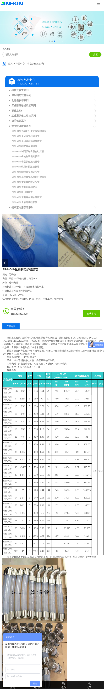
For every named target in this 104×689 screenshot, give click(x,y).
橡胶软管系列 (18, 120)
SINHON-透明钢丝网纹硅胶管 (27, 197)
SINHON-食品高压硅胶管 (24, 202)
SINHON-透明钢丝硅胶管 (24, 187)
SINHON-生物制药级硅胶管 (25, 156)
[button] (49, 41)
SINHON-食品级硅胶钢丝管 (25, 161)
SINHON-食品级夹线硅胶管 (25, 136)
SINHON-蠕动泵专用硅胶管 (25, 172)
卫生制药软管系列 (21, 95)
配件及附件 (17, 110)
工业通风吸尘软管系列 (23, 115)
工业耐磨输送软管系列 (23, 105)
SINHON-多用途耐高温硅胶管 (27, 141)
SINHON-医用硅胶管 (22, 192)
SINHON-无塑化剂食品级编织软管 (29, 131)
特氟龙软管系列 (19, 90)
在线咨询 (91, 313)
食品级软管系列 (19, 100)
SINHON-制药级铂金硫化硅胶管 (28, 151)
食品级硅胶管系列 (36, 63)
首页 (10, 63)
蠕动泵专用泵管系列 (22, 207)
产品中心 (20, 63)
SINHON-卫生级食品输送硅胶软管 (29, 177)
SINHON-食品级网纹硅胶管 (25, 182)
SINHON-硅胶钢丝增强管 (24, 146)
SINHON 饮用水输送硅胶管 (25, 166)
